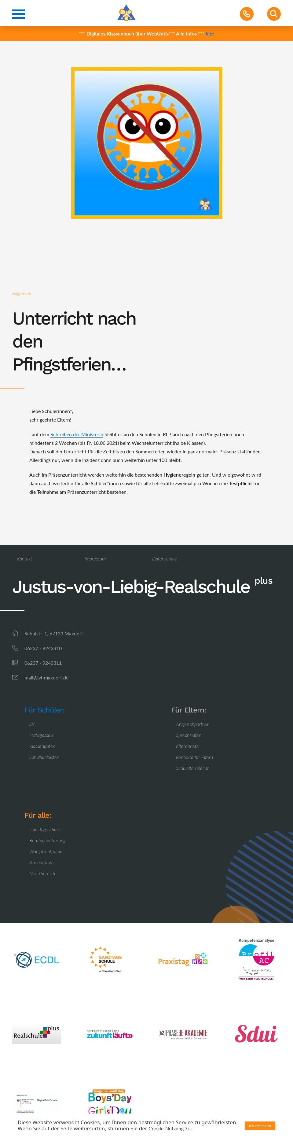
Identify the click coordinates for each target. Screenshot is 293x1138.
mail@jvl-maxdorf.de (46, 677)
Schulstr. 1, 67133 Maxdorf (53, 633)
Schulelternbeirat (192, 768)
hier (210, 33)
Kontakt (24, 558)
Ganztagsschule (44, 829)
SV (32, 724)
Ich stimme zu (260, 1125)
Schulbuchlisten (44, 757)
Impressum (95, 558)
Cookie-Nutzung (166, 1128)
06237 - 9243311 (43, 663)
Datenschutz (164, 558)
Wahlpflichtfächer (46, 851)
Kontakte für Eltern (194, 757)
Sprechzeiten (188, 735)
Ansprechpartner (192, 724)
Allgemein (21, 293)
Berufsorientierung (47, 840)
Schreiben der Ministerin (76, 434)
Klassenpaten (42, 746)
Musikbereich (42, 873)
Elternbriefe (187, 746)
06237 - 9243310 (43, 648)
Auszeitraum (41, 862)
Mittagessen (41, 735)
